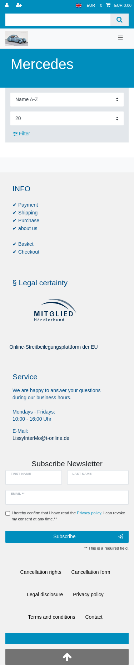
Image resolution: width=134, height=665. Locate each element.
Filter (21, 133)
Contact (93, 617)
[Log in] (8, 5)
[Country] (79, 5)
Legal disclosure (45, 594)
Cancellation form (90, 572)
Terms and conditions (51, 617)
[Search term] (57, 20)
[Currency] (91, 5)
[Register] (20, 5)
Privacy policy (88, 594)
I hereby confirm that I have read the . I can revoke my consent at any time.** (68, 516)
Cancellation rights (40, 572)
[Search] (119, 20)
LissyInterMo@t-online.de (41, 438)
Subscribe (88, 537)
